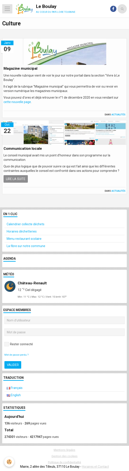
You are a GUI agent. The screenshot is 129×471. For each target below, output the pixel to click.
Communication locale (23, 148)
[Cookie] (9, 462)
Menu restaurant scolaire (24, 238)
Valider (13, 365)
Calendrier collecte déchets (25, 224)
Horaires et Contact (95, 466)
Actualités (118, 114)
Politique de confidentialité (64, 462)
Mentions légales (64, 450)
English (14, 395)
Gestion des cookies (64, 456)
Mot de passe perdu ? (16, 354)
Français (15, 388)
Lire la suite (15, 179)
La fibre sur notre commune (26, 246)
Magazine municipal (20, 68)
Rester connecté (18, 344)
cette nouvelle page (17, 102)
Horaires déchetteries (22, 231)
